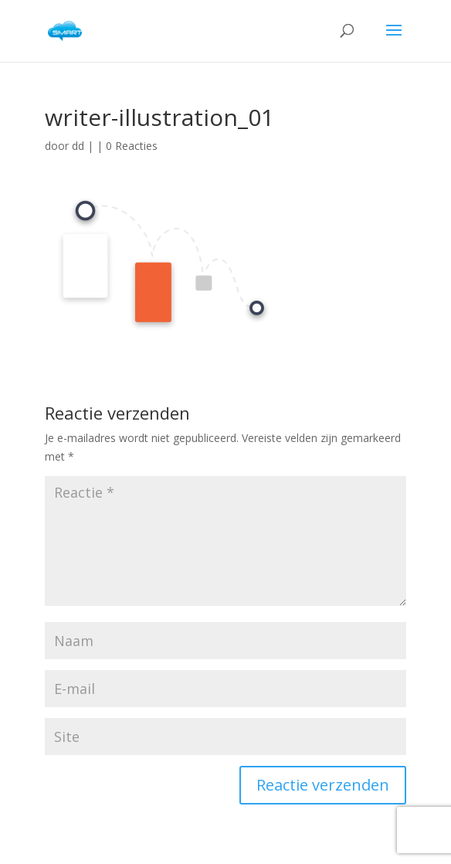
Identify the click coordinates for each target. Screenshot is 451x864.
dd (78, 145)
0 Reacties (132, 145)
